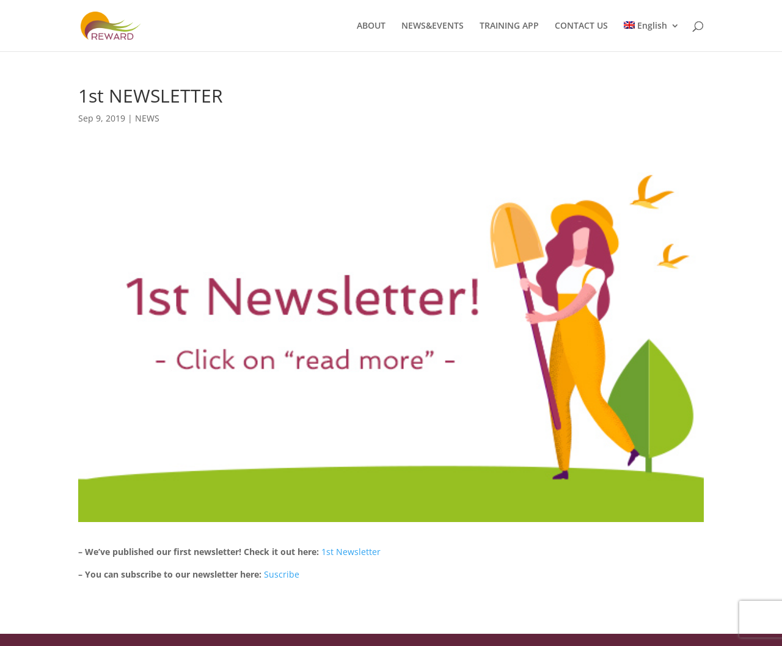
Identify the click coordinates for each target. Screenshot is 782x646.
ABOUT (371, 26)
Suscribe (281, 574)
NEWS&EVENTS (432, 26)
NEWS (147, 118)
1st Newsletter (351, 551)
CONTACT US (581, 26)
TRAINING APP (509, 26)
